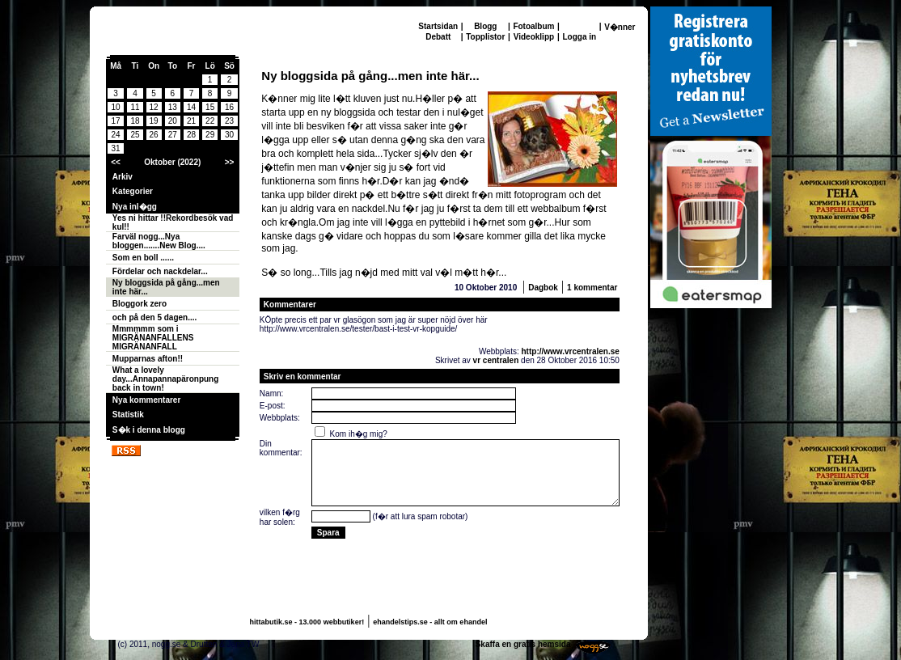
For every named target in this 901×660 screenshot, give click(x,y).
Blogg (485, 26)
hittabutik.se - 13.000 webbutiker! (307, 622)
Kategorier (132, 191)
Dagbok (543, 287)
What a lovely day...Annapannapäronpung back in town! (165, 379)
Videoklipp (534, 36)
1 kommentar (592, 287)
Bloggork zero (139, 303)
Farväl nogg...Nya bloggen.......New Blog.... (158, 241)
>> (230, 162)
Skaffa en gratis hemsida (523, 644)
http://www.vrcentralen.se (571, 351)
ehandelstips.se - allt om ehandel (430, 622)
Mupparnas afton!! (147, 358)
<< (116, 162)
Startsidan (438, 26)
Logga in (579, 36)
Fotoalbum (533, 26)
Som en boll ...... (143, 257)
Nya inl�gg (134, 206)
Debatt (437, 36)
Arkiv (122, 176)
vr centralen (496, 360)
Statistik (128, 414)
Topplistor (485, 36)
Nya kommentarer (146, 400)
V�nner (619, 27)
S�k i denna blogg (148, 429)
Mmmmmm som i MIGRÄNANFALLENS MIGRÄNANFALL (153, 337)
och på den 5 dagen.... (154, 317)
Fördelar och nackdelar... (160, 271)
